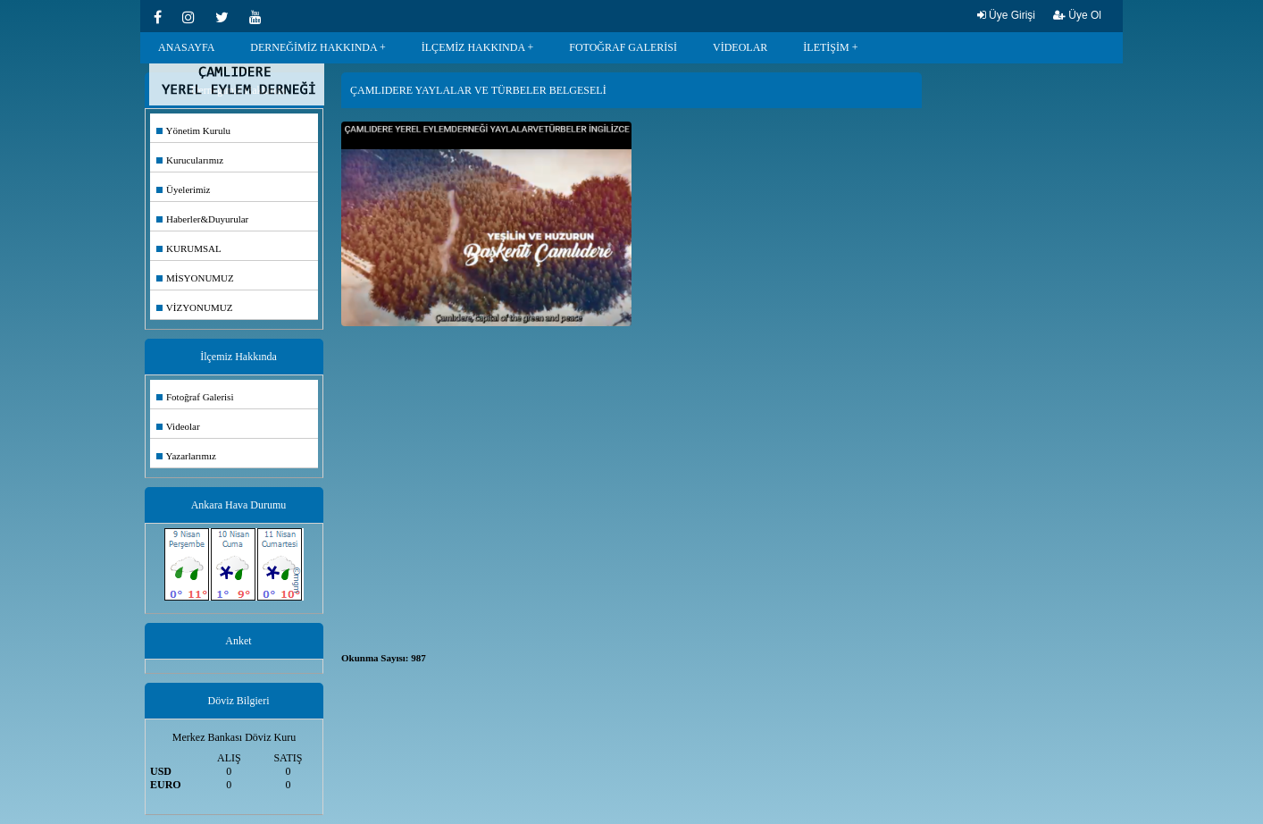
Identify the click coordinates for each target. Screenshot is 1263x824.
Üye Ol (1077, 15)
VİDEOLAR (740, 47)
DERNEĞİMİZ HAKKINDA (313, 47)
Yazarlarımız (186, 455)
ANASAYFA (186, 47)
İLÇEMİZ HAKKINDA (473, 47)
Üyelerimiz (183, 189)
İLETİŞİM (826, 47)
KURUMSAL (189, 248)
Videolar (178, 426)
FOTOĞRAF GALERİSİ (623, 47)
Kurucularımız (189, 160)
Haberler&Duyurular (202, 219)
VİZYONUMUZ (194, 307)
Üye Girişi (1006, 15)
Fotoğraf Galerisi (194, 396)
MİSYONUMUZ (195, 278)
